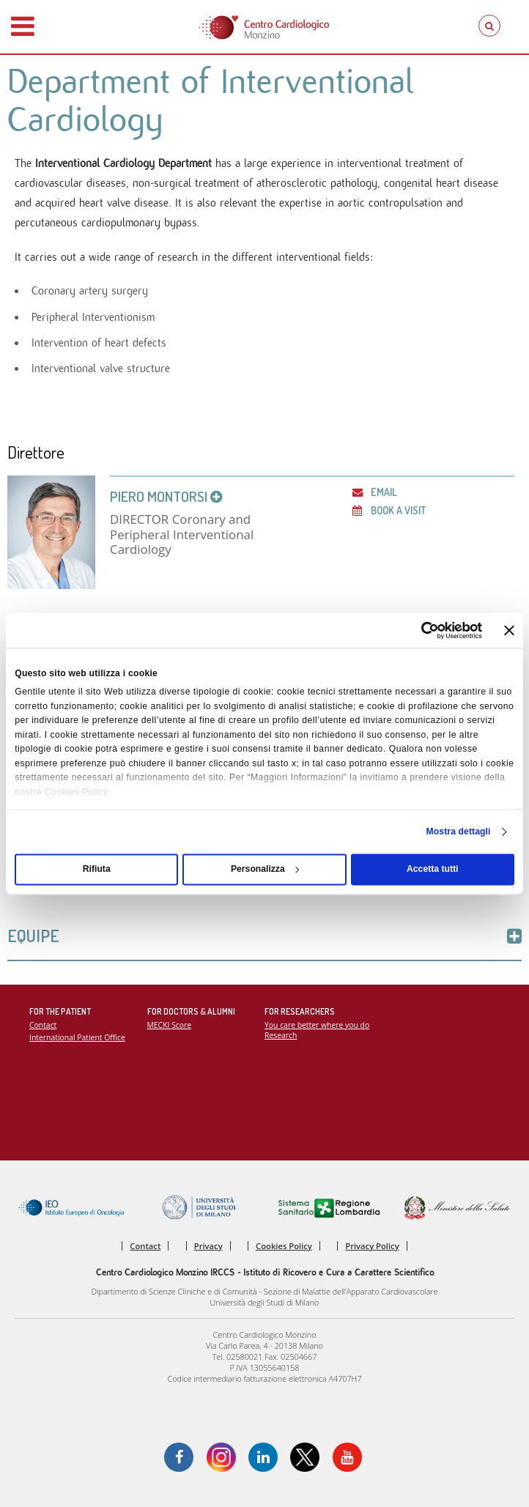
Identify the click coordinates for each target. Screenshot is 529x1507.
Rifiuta (97, 869)
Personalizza (265, 869)
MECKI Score (169, 1025)
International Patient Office (77, 1037)
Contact (42, 1025)
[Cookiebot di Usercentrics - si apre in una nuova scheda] (418, 630)
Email (374, 491)
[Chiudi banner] (509, 630)
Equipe (264, 935)
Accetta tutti (432, 869)
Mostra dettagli (458, 831)
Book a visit (389, 509)
